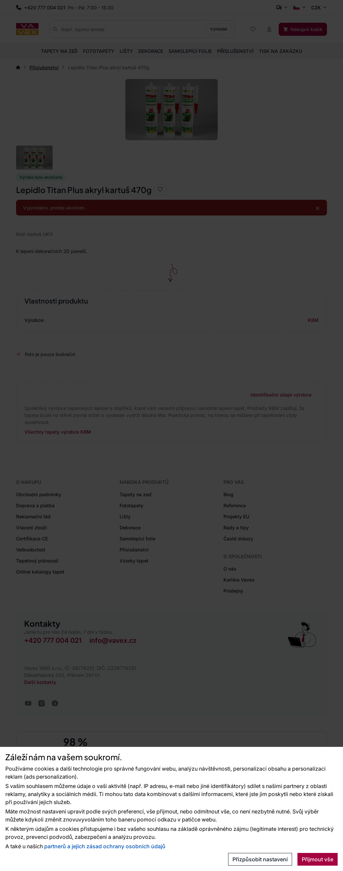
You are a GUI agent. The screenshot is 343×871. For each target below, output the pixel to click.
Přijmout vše (317, 859)
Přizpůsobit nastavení (260, 859)
